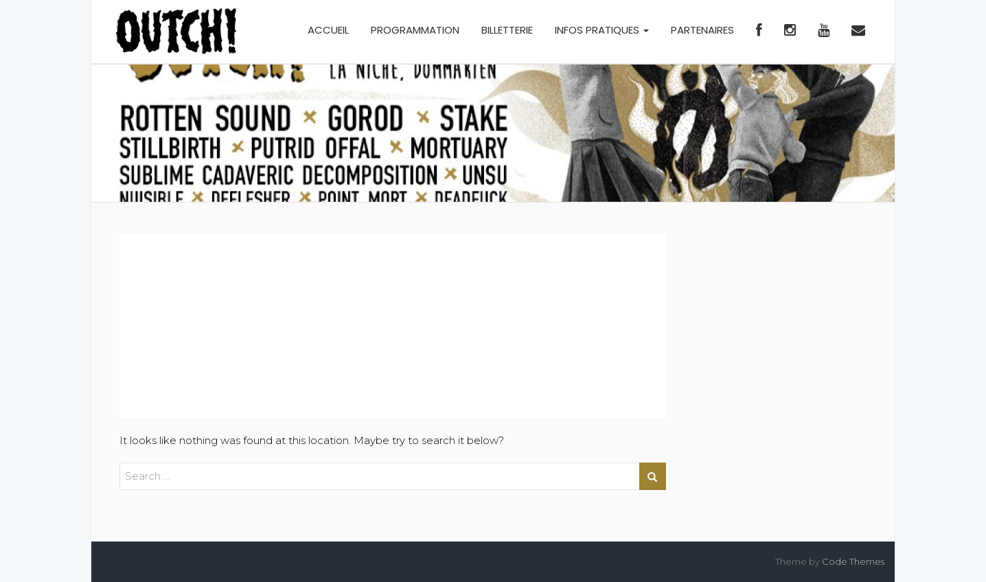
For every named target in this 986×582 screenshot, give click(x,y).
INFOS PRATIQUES (602, 30)
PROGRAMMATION (415, 30)
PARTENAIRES (702, 30)
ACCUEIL (328, 30)
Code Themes (853, 561)
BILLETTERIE (507, 30)
